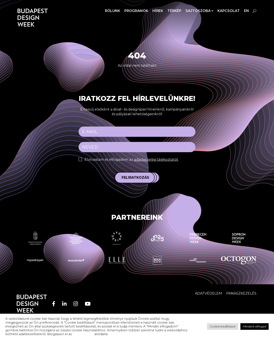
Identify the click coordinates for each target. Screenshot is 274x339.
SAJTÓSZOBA (198, 11)
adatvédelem (83, 334)
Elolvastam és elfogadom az (131, 160)
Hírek (157, 11)
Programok (136, 11)
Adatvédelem (208, 293)
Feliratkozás (135, 177)
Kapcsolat (228, 11)
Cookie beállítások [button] (223, 326)
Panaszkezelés (241, 293)
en (246, 11)
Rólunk (112, 11)
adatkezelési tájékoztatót (155, 160)
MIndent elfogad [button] (254, 326)
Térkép (174, 11)
